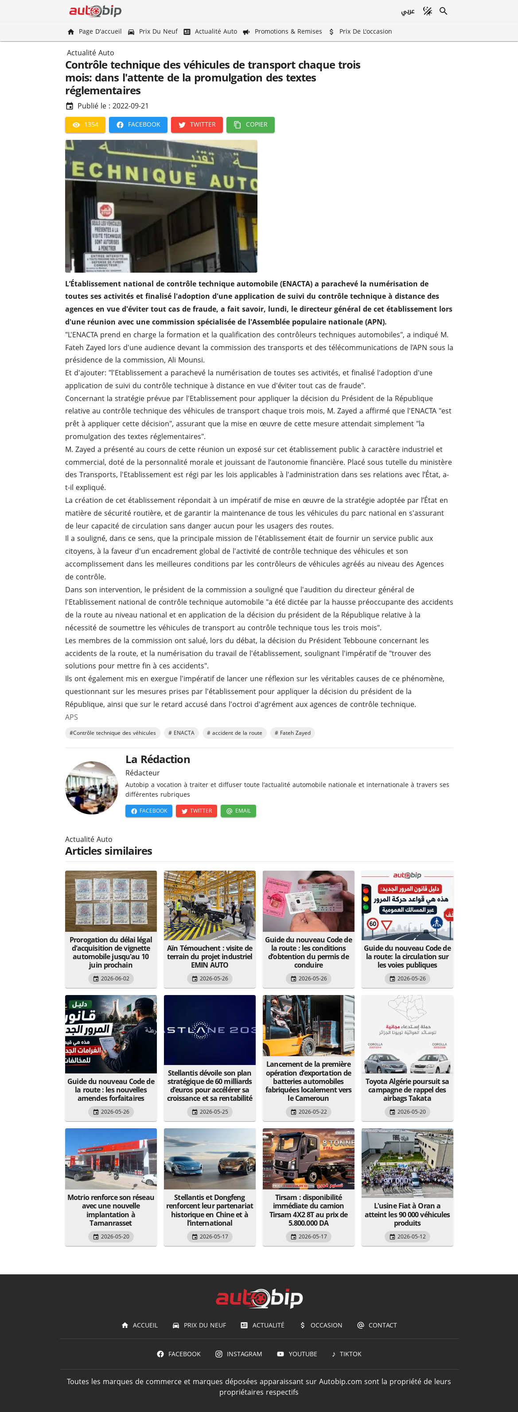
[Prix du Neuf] (153, 31)
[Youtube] (296, 1354)
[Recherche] (444, 11)
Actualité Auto (90, 53)
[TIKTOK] (346, 1354)
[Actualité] (262, 1325)
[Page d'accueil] (95, 31)
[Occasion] (321, 1325)
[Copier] (250, 125)
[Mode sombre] (428, 11)
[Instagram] (238, 1354)
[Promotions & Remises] (283, 31)
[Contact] (377, 1325)
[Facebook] (138, 125)
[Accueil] (139, 1325)
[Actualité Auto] (211, 31)
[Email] (238, 811)
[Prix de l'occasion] (361, 31)
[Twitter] (197, 125)
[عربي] (407, 11)
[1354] (85, 125)
